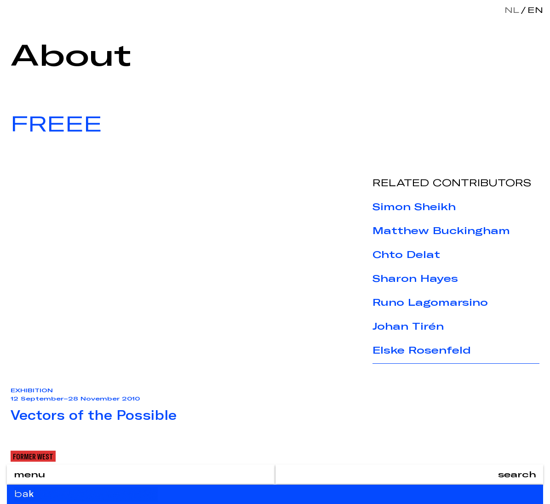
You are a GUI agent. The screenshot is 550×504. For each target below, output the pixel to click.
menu (29, 474)
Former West (33, 456)
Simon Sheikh (414, 206)
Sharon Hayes (415, 278)
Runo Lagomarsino (430, 302)
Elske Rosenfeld (421, 349)
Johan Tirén (408, 326)
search (517, 474)
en (533, 10)
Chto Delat (406, 254)
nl (511, 10)
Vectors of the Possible (94, 415)
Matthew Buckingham (441, 230)
